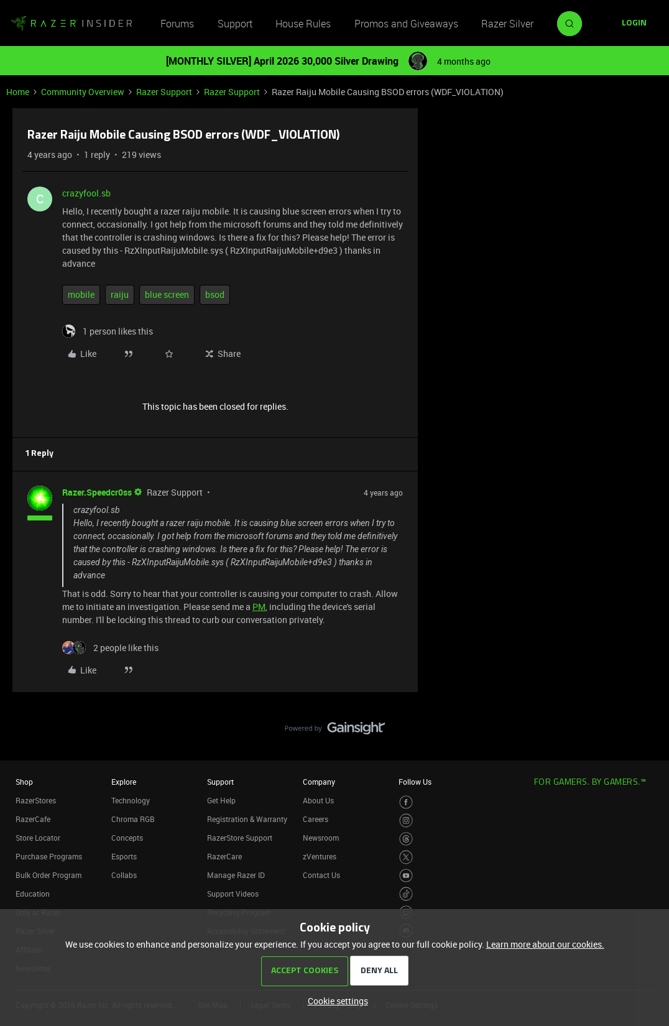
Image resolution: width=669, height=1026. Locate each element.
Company (319, 782)
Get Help (221, 800)
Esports (124, 856)
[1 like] (107, 331)
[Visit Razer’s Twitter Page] (406, 857)
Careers (315, 819)
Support (235, 23)
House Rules (303, 23)
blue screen (167, 294)
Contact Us (321, 875)
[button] (634, 23)
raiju (120, 294)
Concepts (127, 838)
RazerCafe (33, 819)
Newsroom (321, 838)
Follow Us (415, 782)
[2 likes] (110, 647)
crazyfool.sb (86, 193)
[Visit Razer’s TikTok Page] (406, 894)
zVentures (319, 856)
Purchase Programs (49, 856)
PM (258, 606)
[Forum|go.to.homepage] (71, 23)
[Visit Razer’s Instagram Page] (406, 820)
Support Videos (233, 894)
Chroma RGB (133, 819)
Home (17, 92)
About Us (318, 800)
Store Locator (38, 838)
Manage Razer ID (236, 875)
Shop (24, 782)
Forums (177, 23)
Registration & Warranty (247, 819)
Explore (123, 782)
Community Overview (82, 92)
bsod (214, 294)
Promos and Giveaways (406, 23)
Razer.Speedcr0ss (97, 492)
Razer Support (164, 92)
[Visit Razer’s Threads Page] (406, 839)
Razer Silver (507, 23)
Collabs (124, 875)
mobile (81, 294)
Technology (130, 800)
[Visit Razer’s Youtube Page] (406, 876)
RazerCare (224, 856)
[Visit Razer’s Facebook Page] (406, 802)
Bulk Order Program (48, 875)
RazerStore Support (239, 838)
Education (33, 894)
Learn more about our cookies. (545, 944)
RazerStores (36, 800)
